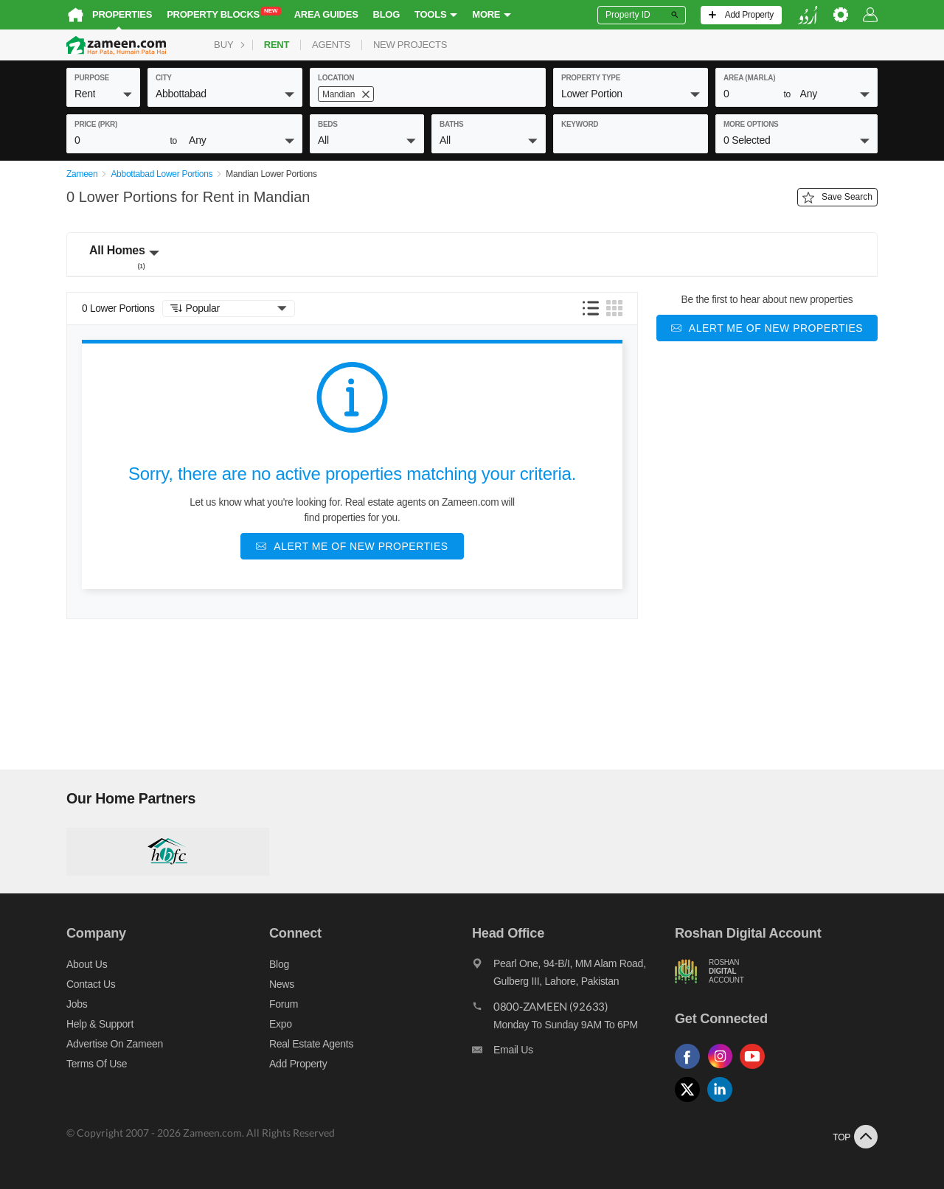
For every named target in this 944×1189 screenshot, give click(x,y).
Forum (283, 1004)
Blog (386, 14)
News (281, 984)
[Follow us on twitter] (691, 1102)
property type (590, 78)
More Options (751, 124)
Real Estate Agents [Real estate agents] (311, 1044)
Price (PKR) (95, 124)
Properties (122, 14)
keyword (579, 124)
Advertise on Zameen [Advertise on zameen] (114, 1044)
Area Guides (326, 14)
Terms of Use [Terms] (96, 1064)
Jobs (76, 1004)
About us (86, 964)
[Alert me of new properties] (351, 546)
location (336, 78)
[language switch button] (807, 15)
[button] (103, 93)
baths (451, 124)
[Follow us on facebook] (691, 1069)
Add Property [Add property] (298, 1064)
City (164, 78)
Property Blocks (224, 13)
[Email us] (573, 1053)
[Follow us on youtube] (756, 1069)
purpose (91, 78)
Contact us (91, 984)
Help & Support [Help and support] (99, 1024)
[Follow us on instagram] (723, 1069)
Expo (280, 1024)
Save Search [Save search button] (837, 197)
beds (328, 124)
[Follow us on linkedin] (723, 1102)
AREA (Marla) (749, 78)
